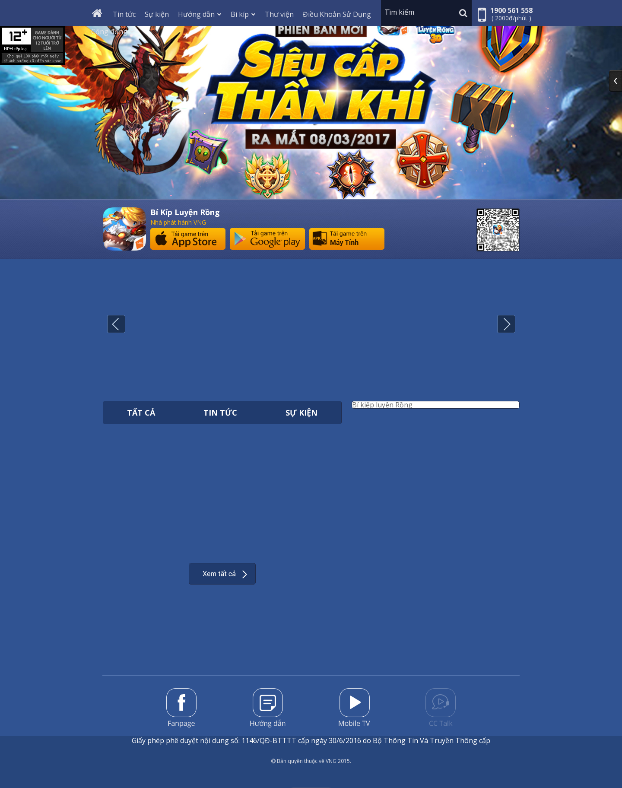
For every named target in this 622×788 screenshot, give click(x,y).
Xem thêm (222, 574)
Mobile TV (354, 707)
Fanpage (181, 708)
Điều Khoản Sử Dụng (337, 14)
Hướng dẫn (200, 14)
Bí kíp (243, 14)
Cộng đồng (112, 31)
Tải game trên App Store (187, 239)
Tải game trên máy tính (346, 239)
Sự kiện (157, 14)
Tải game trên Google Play (267, 239)
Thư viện (279, 14)
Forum (440, 707)
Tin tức (124, 14)
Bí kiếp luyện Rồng (382, 405)
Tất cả (141, 412)
